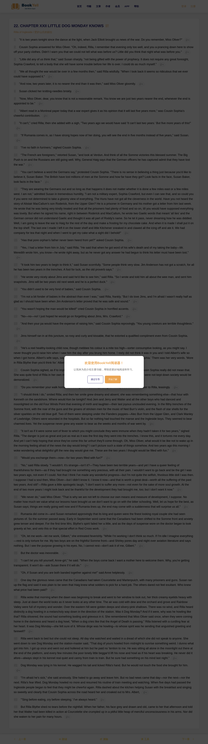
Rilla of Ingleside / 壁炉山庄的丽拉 (33, 32)
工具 (145, 739)
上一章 (20, 739)
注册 (193, 6)
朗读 (63, 739)
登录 (183, 6)
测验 (104, 739)
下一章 (188, 739)
